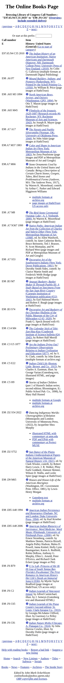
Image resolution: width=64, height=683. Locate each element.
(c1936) (43, 574)
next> (34, 29)
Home (7, 658)
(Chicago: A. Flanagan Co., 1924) (44, 624)
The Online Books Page (32, 6)
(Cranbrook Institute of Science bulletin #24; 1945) (43, 333)
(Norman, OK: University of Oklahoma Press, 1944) (42, 134)
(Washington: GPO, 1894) (39, 97)
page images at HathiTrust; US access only (46, 204)
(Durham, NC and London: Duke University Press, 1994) (43, 515)
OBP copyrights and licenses (31, 678)
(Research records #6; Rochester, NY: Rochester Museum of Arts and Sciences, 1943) (43, 116)
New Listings (30, 658)
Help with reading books (15, 649)
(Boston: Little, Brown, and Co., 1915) (41, 365)
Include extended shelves (31, 20)
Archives (37, 667)
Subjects (26, 661)
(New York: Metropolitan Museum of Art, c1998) (44, 231)
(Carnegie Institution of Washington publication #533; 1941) (43, 290)
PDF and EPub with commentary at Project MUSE (44, 442)
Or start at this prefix (23, 35)
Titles (55, 658)
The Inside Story (54, 667)
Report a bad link (40, 649)
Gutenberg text (40, 497)
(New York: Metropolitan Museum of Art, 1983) (43, 150)
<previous (7, 26)
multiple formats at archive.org (42, 198)
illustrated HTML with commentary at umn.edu (45, 435)
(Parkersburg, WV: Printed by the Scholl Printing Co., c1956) (44, 83)
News (14, 667)
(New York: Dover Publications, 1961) (44, 262)
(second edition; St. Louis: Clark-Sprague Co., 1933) (43, 607)
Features (24, 667)
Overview (55, 17)
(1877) (42, 349)
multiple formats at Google (46, 400)
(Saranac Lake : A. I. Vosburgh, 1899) (42, 215)
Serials (38, 661)
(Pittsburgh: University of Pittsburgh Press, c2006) (44, 531)
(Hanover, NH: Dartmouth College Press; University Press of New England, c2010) (44, 61)
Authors (45, 658)
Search (16, 658)
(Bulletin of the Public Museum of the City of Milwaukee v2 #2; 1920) (44, 314)
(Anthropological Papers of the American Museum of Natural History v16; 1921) (43, 456)
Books (4, 667)
